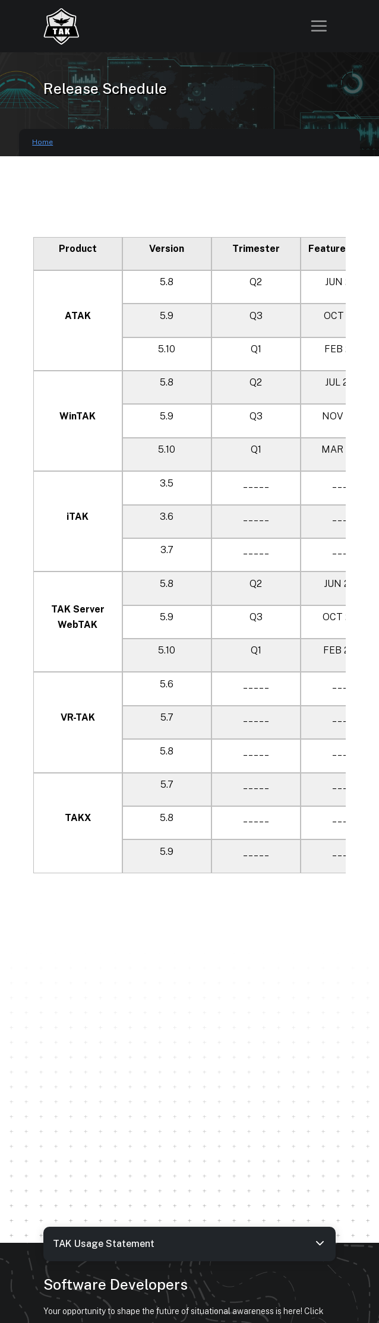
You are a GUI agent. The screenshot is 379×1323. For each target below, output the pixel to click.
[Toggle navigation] (319, 26)
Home (42, 142)
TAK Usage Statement (189, 1242)
